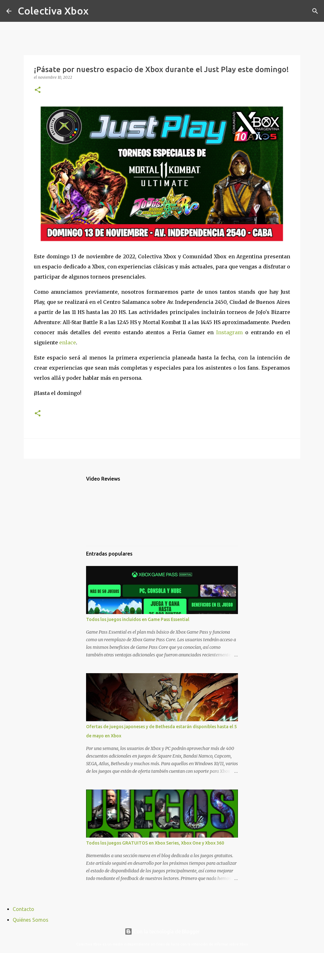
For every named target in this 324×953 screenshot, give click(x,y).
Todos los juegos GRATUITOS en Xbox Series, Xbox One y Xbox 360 (155, 842)
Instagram (229, 332)
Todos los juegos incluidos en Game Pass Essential (137, 619)
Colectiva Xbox (53, 10)
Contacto (23, 909)
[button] (37, 90)
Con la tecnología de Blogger (162, 931)
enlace (67, 342)
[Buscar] (97, 11)
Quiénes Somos (30, 920)
